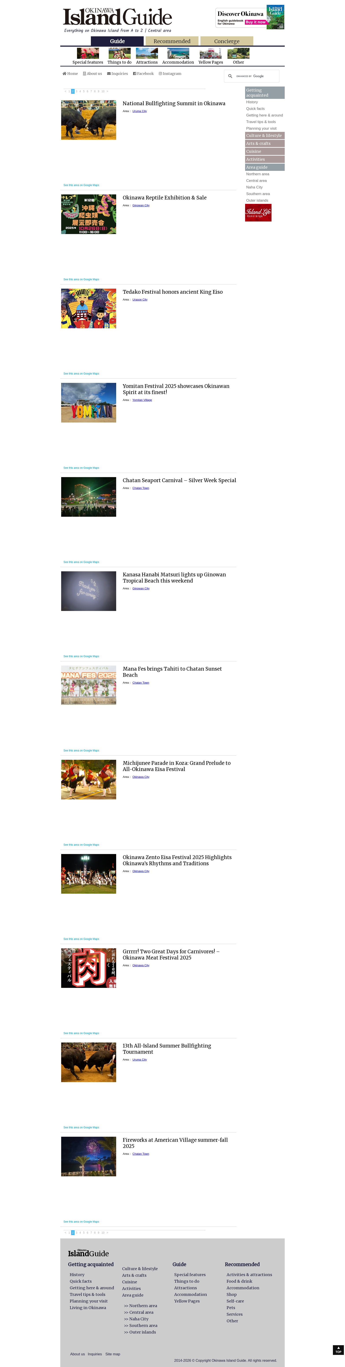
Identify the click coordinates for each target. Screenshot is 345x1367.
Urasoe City (139, 299)
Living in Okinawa (88, 1307)
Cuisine (253, 151)
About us (92, 73)
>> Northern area (140, 1305)
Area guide (132, 1295)
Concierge (226, 41)
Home (70, 73)
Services (235, 1314)
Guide (117, 41)
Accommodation (178, 56)
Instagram (170, 73)
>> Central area (138, 1312)
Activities (255, 159)
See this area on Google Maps (81, 185)
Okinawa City (140, 777)
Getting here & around (264, 115)
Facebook (143, 73)
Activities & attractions (249, 1274)
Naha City (254, 187)
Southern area (258, 194)
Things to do (120, 56)
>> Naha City (136, 1318)
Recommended (172, 41)
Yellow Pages (210, 56)
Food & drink (239, 1281)
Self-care (235, 1301)
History (252, 102)
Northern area (257, 174)
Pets (231, 1307)
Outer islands (257, 200)
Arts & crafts (258, 143)
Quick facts (255, 109)
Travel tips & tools (261, 122)
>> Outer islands (140, 1332)
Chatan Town (140, 488)
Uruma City (139, 111)
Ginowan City (140, 205)
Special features (88, 56)
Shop (232, 1294)
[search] (251, 76)
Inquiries (117, 73)
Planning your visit (261, 128)
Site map (112, 1354)
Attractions (147, 56)
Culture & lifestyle (264, 135)
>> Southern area (140, 1325)
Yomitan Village (142, 400)
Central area (256, 181)
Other (239, 56)
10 (102, 91)
